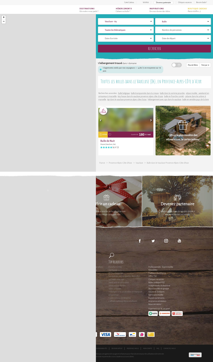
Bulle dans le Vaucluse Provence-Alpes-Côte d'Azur (168, 163)
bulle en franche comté (174, 96)
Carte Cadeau (129, 2)
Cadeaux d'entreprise (157, 273)
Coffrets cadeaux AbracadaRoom (123, 301)
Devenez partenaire (163, 3)
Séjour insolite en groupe (158, 289)
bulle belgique (124, 93)
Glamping (113, 270)
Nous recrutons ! (155, 304)
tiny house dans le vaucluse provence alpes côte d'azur (140, 96)
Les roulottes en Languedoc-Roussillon (124, 276)
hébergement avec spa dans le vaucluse (164, 99)
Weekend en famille (117, 286)
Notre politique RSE (156, 282)
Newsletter (153, 270)
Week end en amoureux (119, 282)
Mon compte (147, 348)
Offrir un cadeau (106, 204)
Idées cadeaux (115, 289)
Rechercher (154, 48)
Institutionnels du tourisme (159, 286)
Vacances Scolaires (156, 292)
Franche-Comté (115, 267)
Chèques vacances (185, 2)
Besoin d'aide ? (201, 2)
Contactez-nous (170, 348)
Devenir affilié (117, 348)
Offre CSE (152, 276)
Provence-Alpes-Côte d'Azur (120, 163)
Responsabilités (101, 348)
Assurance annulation (157, 301)
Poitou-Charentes (116, 273)
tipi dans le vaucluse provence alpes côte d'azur (126, 99)
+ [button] (4, 17)
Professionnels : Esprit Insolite (160, 267)
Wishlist (146, 2)
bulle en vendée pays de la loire (195, 99)
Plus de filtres (193, 65)
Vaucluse (139, 163)
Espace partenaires (156, 298)
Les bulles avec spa (116, 279)
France (102, 163)
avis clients (130, 357)
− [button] (4, 22)
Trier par (205, 65)
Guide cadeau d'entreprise (120, 298)
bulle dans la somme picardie (172, 93)
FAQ (157, 348)
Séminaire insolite (155, 295)
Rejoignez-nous (133, 348)
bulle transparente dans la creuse (145, 93)
